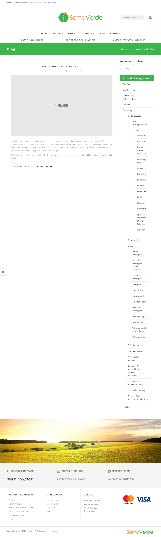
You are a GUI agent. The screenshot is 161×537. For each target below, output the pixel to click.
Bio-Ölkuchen (129, 90)
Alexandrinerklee (140, 135)
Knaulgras (136, 284)
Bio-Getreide (133, 240)
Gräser (130, 246)
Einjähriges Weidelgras (137, 277)
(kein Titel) (124, 68)
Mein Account (52, 500)
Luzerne (140, 185)
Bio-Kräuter (128, 84)
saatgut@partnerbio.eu (121, 478)
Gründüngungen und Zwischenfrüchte (135, 348)
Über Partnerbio (15, 504)
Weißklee (140, 229)
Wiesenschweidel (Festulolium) (139, 329)
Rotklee (140, 197)
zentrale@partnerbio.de (71, 478)
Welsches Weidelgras (137, 309)
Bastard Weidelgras (137, 253)
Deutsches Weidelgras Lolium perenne (137, 265)
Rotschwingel (138, 296)
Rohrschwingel (138, 290)
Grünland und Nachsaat (134, 359)
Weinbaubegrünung (136, 390)
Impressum (13, 519)
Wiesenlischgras (139, 316)
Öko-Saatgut (128, 110)
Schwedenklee (140, 203)
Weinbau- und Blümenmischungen (136, 383)
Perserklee (140, 191)
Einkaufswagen (53, 504)
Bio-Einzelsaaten (135, 116)
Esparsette (140, 168)
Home (123, 49)
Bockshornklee (140, 141)
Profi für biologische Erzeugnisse (22, 508)
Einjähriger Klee (140, 161)
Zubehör (126, 407)
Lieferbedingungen (16, 515)
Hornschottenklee (140, 174)
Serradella (140, 208)
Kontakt (50, 512)
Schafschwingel (139, 301)
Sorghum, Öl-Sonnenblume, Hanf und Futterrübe (134, 371)
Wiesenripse (137, 322)
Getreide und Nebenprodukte (129, 97)
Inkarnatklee (140, 179)
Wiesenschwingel (139, 337)
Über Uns (12, 500)
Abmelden (51, 508)
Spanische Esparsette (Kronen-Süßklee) (140, 219)
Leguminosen (129, 104)
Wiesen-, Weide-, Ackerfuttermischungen (138, 397)
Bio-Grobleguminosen (139, 123)
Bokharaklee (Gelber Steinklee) (140, 150)
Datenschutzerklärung (18, 512)
